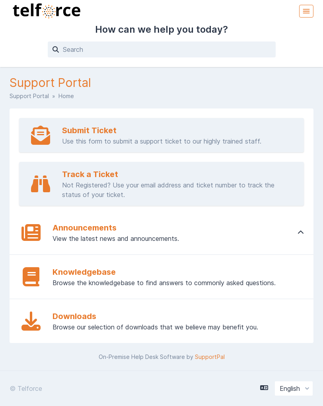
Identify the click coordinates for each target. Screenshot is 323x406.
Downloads (74, 316)
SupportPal (210, 356)
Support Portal (29, 96)
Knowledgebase (84, 272)
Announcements (85, 228)
